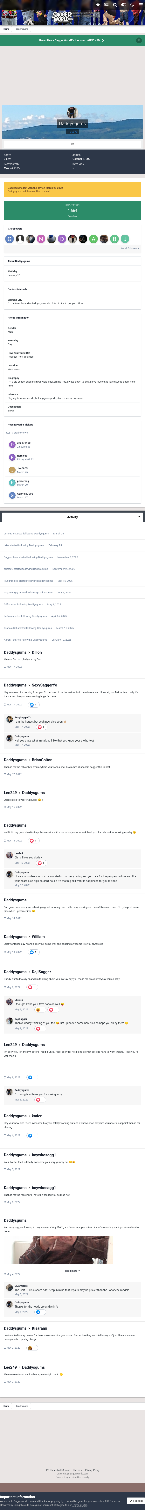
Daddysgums (41, 533)
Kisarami (39, 1328)
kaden (37, 1116)
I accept (136, 1500)
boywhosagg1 (44, 1155)
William (38, 936)
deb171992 (24, 442)
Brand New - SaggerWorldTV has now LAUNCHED (69, 40)
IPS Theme (51, 1470)
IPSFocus (65, 1470)
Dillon (37, 652)
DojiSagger (41, 972)
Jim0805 (22, 468)
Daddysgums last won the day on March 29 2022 (35, 187)
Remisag (22, 455)
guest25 (8, 568)
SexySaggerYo (44, 685)
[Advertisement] (72, 77)
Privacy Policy (92, 1470)
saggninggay (11, 592)
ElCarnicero (21, 1285)
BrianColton (42, 760)
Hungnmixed (11, 580)
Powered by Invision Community (72, 1477)
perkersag (23, 481)
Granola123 (10, 628)
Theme (77, 1470)
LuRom (8, 616)
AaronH (8, 639)
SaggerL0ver (11, 557)
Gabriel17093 (25, 493)
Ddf (6, 604)
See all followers (130, 248)
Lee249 (10, 792)
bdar (6, 545)
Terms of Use (79, 1505)
